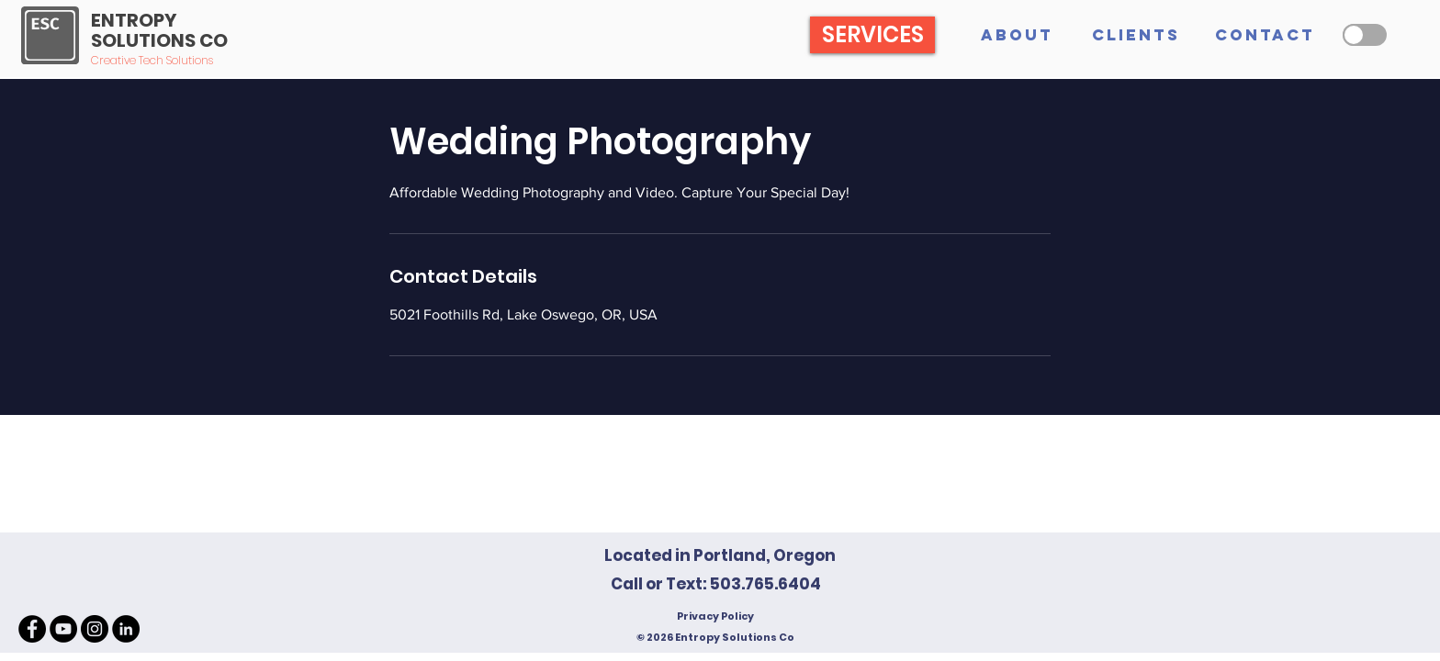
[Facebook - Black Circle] (32, 629)
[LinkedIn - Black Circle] (126, 629)
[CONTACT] (1264, 35)
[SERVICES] (872, 35)
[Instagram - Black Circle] (94, 629)
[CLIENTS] (1136, 35)
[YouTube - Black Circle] (63, 629)
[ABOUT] (1016, 35)
